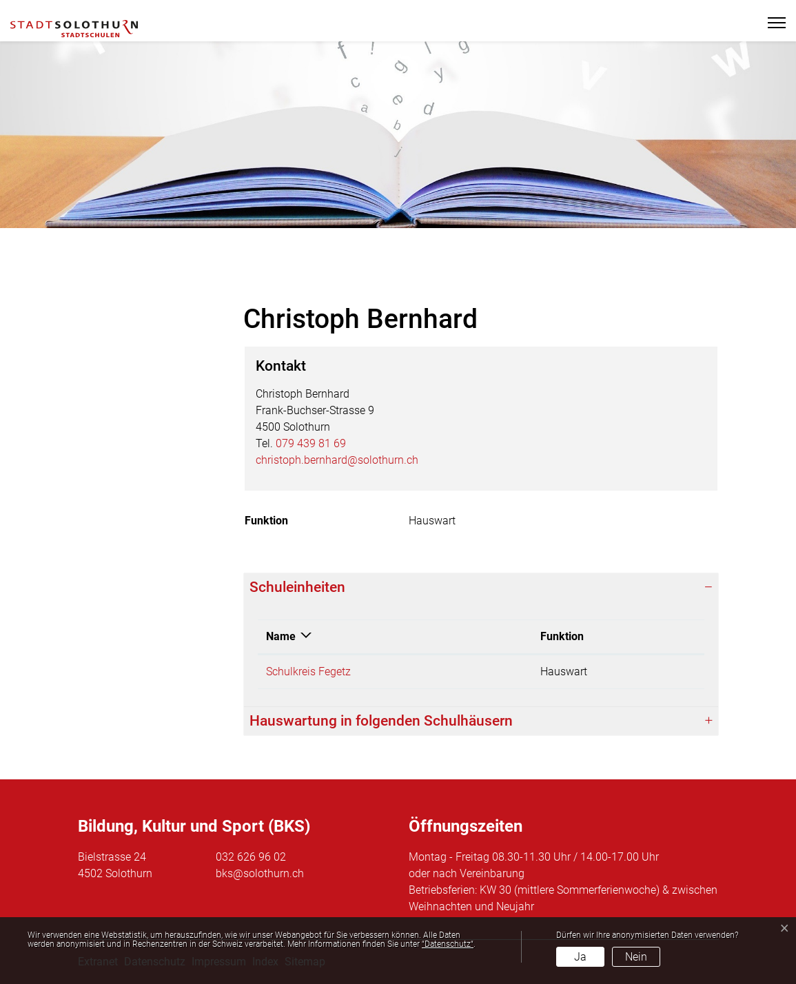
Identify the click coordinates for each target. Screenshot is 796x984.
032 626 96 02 (251, 856)
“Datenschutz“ (447, 944)
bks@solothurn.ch (260, 873)
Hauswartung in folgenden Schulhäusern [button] (381, 721)
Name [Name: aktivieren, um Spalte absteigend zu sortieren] (281, 636)
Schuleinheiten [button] (297, 587)
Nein (636, 956)
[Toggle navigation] (771, 22)
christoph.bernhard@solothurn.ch (337, 460)
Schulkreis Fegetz (308, 671)
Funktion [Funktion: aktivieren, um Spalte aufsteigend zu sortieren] (562, 636)
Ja (580, 956)
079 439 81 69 (311, 443)
